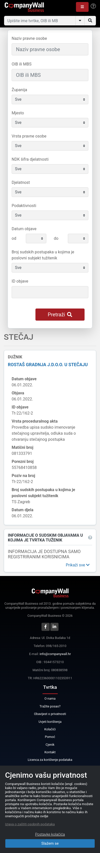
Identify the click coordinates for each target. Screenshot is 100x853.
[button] (82, 7)
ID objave (20, 281)
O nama (49, 698)
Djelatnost (21, 182)
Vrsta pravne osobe (29, 136)
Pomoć (50, 737)
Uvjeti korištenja (50, 722)
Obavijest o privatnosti (50, 714)
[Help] (93, 6)
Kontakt (49, 752)
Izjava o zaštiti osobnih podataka (30, 824)
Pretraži (60, 315)
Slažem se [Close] (50, 843)
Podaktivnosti (24, 205)
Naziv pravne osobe (29, 38)
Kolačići (50, 729)
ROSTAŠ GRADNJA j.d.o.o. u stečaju (48, 364)
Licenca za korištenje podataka (50, 760)
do (56, 238)
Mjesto (18, 113)
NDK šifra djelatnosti (30, 159)
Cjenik (50, 744)
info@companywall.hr (55, 654)
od (14, 238)
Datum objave (24, 228)
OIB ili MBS (21, 64)
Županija (19, 89)
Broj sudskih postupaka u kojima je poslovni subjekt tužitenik (43, 255)
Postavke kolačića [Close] (50, 834)
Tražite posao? (50, 706)
